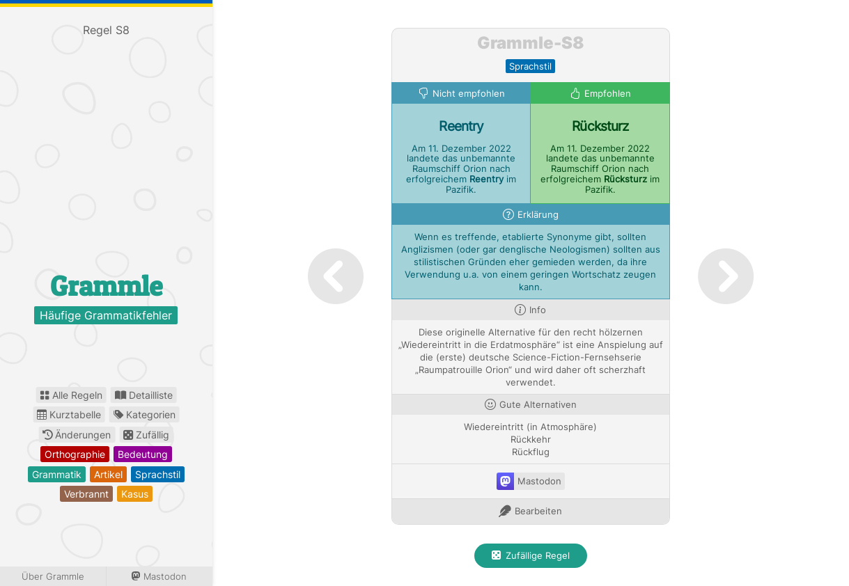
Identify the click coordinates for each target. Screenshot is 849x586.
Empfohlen (607, 93)
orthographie (75, 454)
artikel (108, 474)
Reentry (461, 126)
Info (537, 310)
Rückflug (531, 452)
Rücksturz (600, 126)
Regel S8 (106, 30)
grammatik (56, 474)
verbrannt (86, 494)
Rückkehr (531, 439)
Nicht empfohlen (469, 93)
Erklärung (538, 214)
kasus (134, 494)
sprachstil (157, 474)
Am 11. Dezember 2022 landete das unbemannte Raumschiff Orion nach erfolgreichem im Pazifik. (461, 169)
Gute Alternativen (538, 404)
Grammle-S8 (530, 43)
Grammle (106, 286)
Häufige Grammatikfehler (106, 315)
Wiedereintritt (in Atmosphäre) (530, 427)
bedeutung (143, 454)
